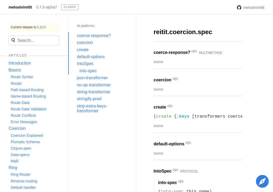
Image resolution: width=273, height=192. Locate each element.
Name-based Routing (28, 96)
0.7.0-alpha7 (46, 7)
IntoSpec (85, 63)
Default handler (23, 187)
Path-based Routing (27, 90)
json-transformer (92, 77)
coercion (85, 42)
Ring (13, 167)
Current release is (28, 27)
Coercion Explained (27, 135)
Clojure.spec (21, 148)
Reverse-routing (24, 181)
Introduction (20, 63)
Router (16, 83)
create (83, 49)
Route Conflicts (23, 115)
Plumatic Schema (25, 142)
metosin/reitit (20, 7)
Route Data (20, 103)
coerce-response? (94, 35)
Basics (15, 70)
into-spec (88, 71)
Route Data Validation (29, 109)
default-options (91, 56)
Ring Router (21, 174)
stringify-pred (89, 99)
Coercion (17, 128)
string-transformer (93, 92)
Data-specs (20, 155)
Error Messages (24, 122)
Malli (14, 161)
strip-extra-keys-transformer (92, 108)
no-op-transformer (94, 85)
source (158, 62)
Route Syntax (22, 77)
